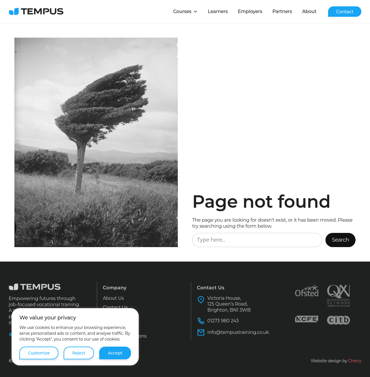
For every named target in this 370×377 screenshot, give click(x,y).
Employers (256, 11)
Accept (115, 353)
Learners (227, 11)
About (311, 11)
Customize (38, 353)
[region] (75, 336)
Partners (286, 11)
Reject (78, 353)
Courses (196, 11)
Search (341, 240)
